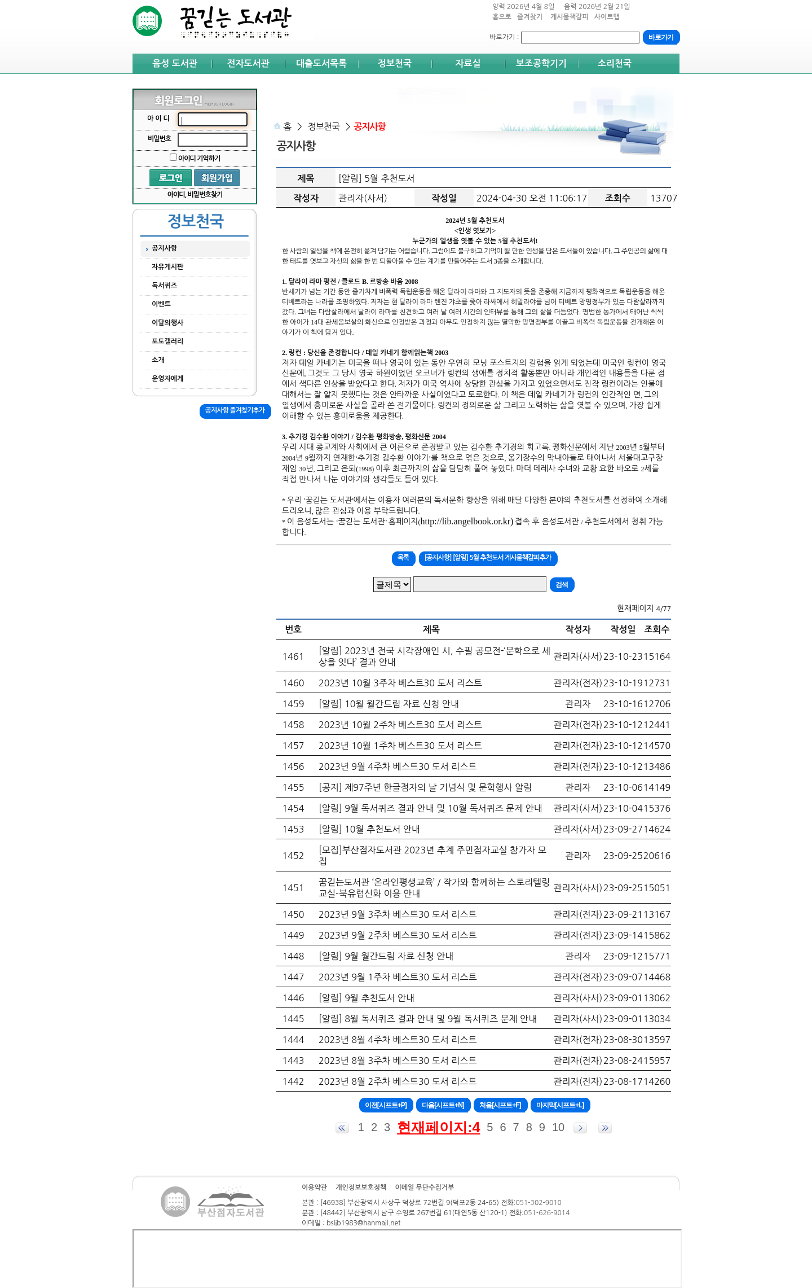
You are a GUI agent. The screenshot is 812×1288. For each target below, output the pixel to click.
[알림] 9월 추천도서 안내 (366, 997)
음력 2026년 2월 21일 (597, 6)
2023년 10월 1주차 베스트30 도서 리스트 (400, 745)
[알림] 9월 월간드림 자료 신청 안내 (386, 956)
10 (558, 1127)
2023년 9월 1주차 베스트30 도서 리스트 (397, 977)
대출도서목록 (321, 63)
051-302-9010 (538, 1202)
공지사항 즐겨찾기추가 (234, 410)
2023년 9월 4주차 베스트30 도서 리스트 (397, 766)
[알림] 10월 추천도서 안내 (369, 829)
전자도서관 (248, 63)
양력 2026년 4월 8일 (523, 6)
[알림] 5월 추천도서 (376, 178)
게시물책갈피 (569, 20)
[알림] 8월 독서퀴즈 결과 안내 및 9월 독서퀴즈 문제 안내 (428, 1018)
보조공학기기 (541, 63)
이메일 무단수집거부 (424, 1187)
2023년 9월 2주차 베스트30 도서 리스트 (397, 935)
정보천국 (395, 63)
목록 (403, 557)
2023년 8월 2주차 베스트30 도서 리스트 (397, 1081)
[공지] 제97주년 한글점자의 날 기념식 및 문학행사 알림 (425, 787)
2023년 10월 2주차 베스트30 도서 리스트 (400, 724)
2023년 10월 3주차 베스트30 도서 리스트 (400, 682)
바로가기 (502, 37)
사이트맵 (607, 17)
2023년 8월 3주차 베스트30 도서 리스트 (397, 1060)
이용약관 (314, 1187)
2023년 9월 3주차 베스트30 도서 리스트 (397, 914)
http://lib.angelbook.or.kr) (466, 521)
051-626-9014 (547, 1213)
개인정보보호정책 (361, 1187)
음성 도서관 (174, 63)
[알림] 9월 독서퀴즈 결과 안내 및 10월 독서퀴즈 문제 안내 (430, 808)
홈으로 (501, 17)
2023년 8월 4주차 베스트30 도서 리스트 (397, 1039)
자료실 (467, 63)
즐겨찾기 (531, 20)
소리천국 (615, 63)
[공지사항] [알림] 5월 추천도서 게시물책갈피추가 (488, 557)
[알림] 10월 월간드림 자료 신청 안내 (389, 703)
